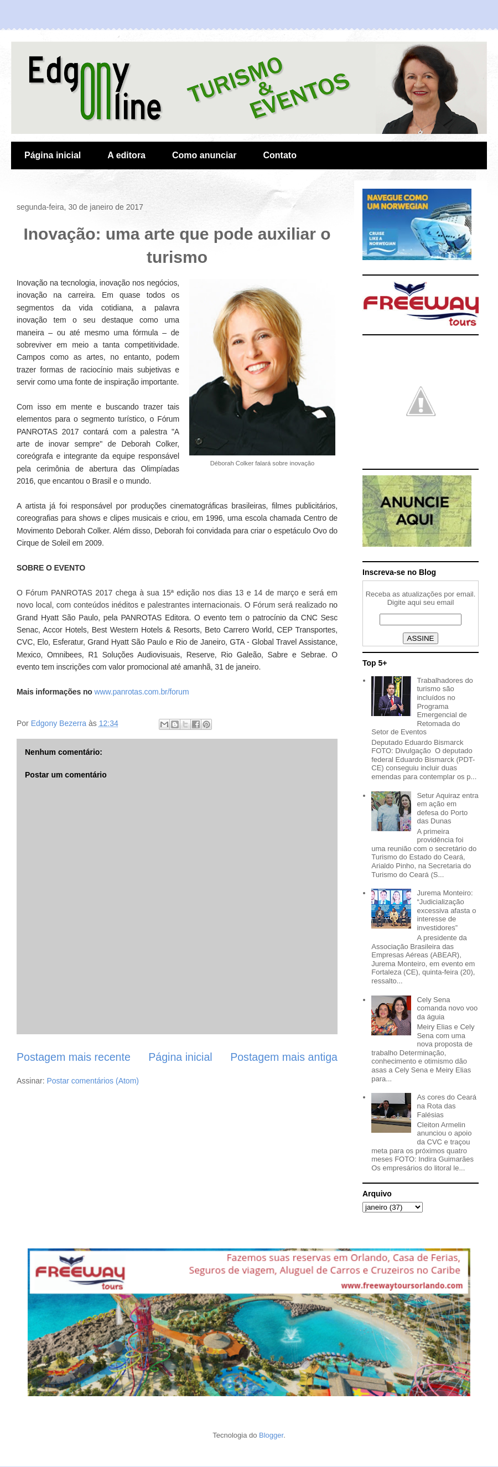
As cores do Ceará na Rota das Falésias (446, 1105)
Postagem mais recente (74, 1057)
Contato (279, 155)
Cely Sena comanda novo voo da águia (447, 1008)
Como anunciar (204, 155)
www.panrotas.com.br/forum (142, 691)
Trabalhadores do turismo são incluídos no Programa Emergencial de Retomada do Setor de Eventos (422, 706)
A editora (126, 155)
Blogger (271, 1435)
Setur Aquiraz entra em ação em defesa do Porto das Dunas (447, 808)
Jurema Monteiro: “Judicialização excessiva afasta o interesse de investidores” (446, 910)
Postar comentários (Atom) (92, 1080)
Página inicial (52, 155)
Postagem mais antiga (284, 1057)
